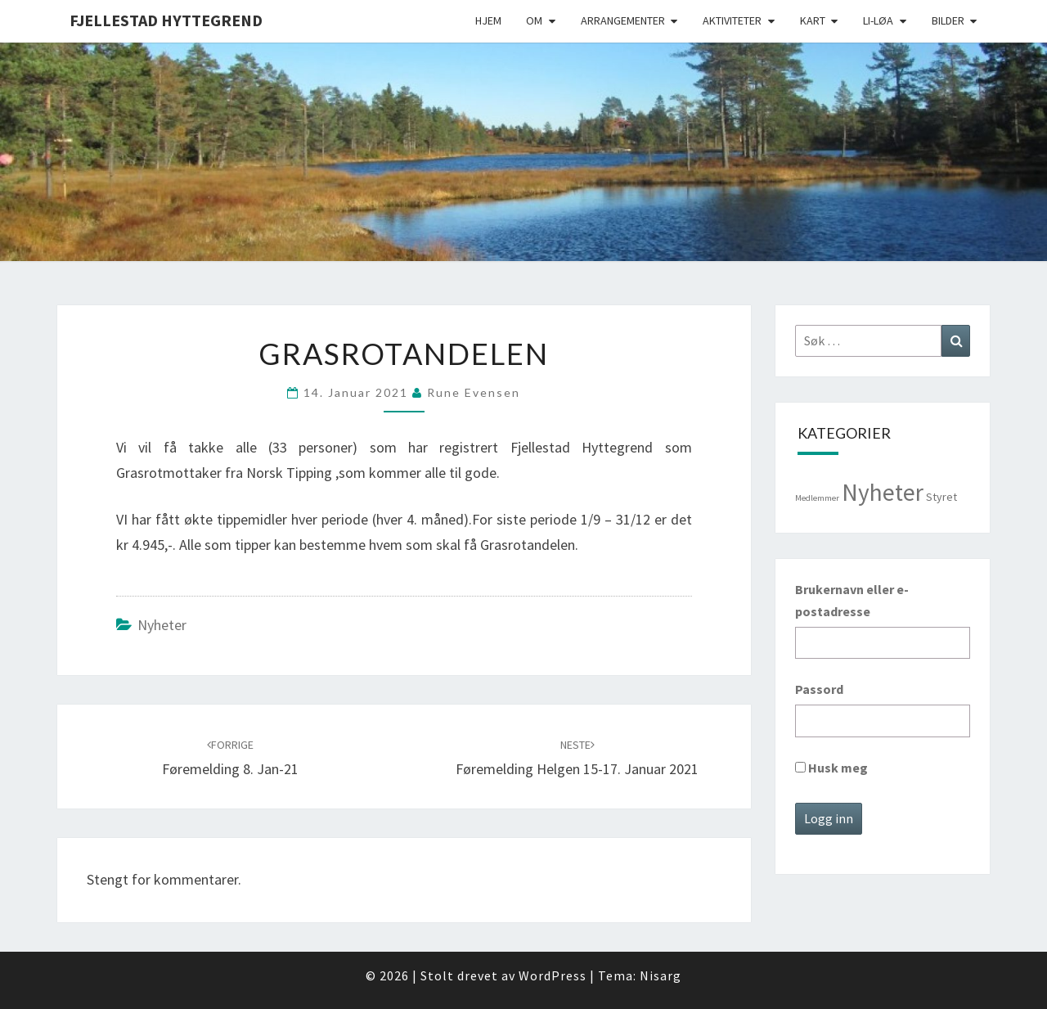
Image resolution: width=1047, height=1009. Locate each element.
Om (534, 20)
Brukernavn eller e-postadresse (852, 600)
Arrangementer (623, 20)
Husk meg (831, 767)
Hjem (488, 20)
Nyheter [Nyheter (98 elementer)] (882, 492)
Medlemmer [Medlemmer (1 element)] (817, 498)
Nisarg (660, 975)
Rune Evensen (473, 392)
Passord (819, 689)
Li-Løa (878, 20)
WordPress (552, 975)
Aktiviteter (732, 20)
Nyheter (161, 624)
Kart (812, 20)
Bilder (948, 20)
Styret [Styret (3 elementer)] (941, 496)
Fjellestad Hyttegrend (166, 20)
